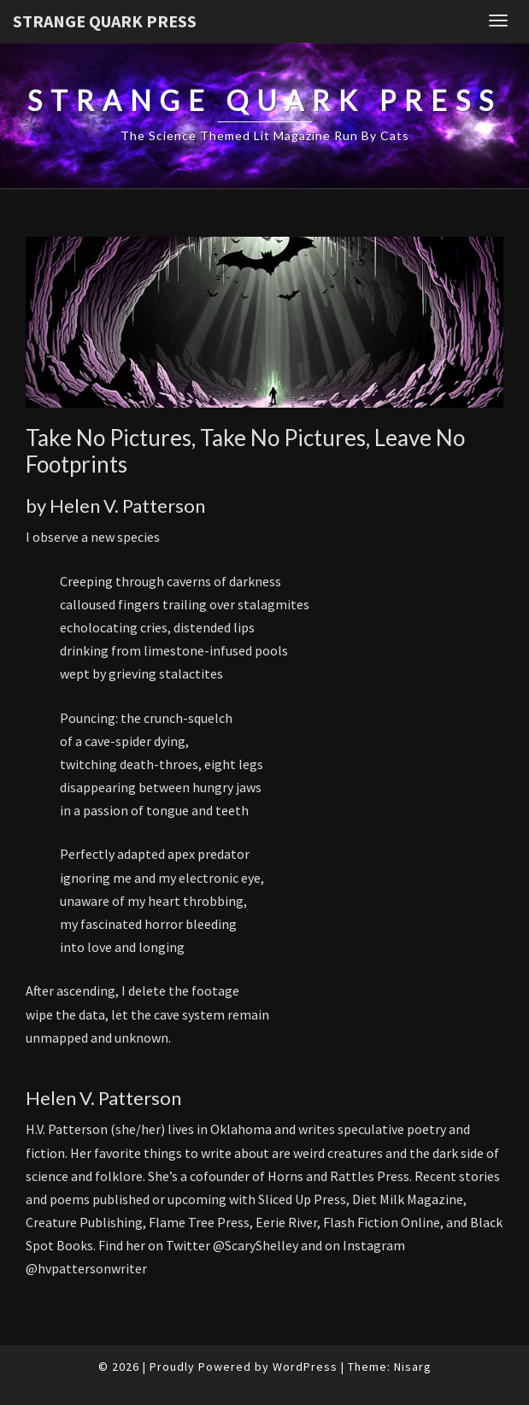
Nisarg (413, 1366)
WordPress (305, 1366)
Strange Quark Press (105, 21)
